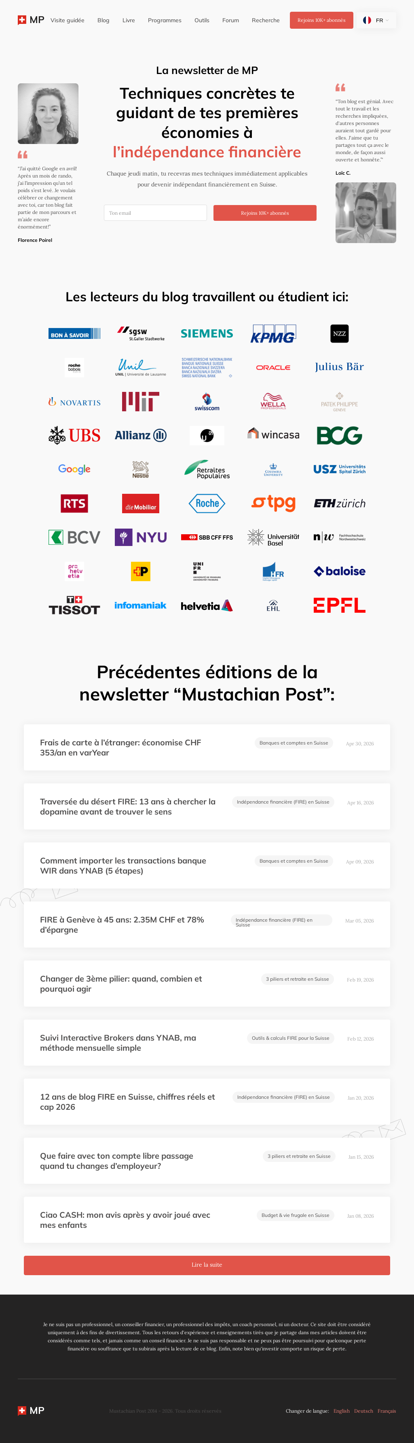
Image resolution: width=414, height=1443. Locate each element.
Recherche (266, 20)
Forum (230, 20)
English (342, 1411)
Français (387, 1411)
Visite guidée (67, 20)
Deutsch (363, 1411)
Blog (103, 20)
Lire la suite (207, 1264)
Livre (129, 20)
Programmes (165, 20)
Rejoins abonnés (322, 20)
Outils (201, 20)
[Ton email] (155, 213)
